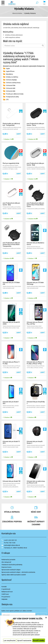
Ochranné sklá (10, 88)
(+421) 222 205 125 (10, 540)
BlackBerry (9, 74)
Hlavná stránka (17, 13)
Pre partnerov (6, 597)
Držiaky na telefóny (12, 77)
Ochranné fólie (10, 85)
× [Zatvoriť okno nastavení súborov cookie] (46, 617)
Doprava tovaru (6, 567)
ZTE (7, 99)
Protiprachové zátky (12, 97)
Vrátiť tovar (5, 594)
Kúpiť (19, 134)
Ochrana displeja (11, 80)
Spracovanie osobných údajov (11, 570)
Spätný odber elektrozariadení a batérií (14, 575)
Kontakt (4, 587)
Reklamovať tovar (7, 592)
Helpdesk (4, 599)
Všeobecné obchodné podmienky (12, 565)
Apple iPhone (10, 71)
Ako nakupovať (6, 562)
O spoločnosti (6, 589)
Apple (8, 68)
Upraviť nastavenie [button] (24, 640)
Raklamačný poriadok (8, 559)
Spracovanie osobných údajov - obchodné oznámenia (18, 572)
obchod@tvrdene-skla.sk (12, 545)
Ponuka (3, 3)
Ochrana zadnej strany (13, 83)
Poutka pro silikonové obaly (14, 94)
